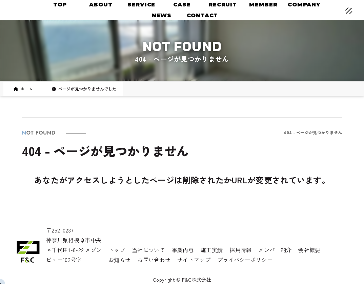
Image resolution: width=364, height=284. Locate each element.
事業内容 (183, 250)
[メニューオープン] (339, 9)
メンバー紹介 (274, 250)
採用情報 (240, 250)
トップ (116, 250)
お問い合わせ (153, 260)
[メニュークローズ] (340, 11)
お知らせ (119, 260)
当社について (148, 250)
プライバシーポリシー (244, 260)
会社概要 (309, 250)
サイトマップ (193, 260)
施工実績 (212, 250)
